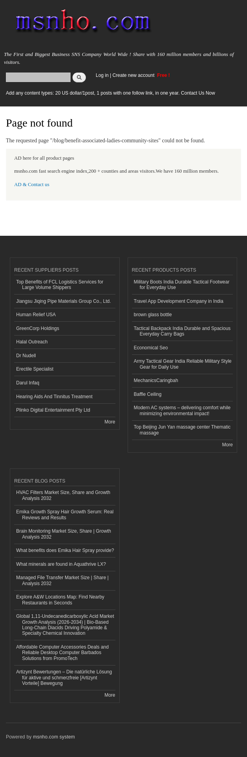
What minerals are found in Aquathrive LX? (61, 564)
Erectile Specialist (35, 369)
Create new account (134, 75)
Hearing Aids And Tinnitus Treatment (54, 396)
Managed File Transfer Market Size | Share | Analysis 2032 (62, 580)
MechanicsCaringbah (156, 380)
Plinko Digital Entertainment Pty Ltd (53, 410)
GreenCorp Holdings (37, 328)
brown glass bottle (153, 314)
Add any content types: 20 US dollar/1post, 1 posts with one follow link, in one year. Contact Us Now (110, 93)
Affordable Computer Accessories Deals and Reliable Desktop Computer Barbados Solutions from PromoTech (62, 652)
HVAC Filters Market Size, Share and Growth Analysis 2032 (63, 495)
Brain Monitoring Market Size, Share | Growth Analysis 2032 (63, 533)
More (109, 422)
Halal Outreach (32, 342)
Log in (102, 75)
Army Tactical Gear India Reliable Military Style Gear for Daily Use (183, 363)
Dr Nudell (26, 355)
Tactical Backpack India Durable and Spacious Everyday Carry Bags (182, 331)
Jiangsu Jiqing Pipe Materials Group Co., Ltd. (63, 301)
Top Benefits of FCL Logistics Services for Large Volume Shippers (59, 284)
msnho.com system (54, 737)
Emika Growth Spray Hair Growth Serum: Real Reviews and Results (64, 514)
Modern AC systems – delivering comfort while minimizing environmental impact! (182, 410)
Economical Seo (151, 348)
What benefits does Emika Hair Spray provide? (65, 550)
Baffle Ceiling (148, 394)
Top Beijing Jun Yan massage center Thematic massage (182, 429)
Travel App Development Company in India (178, 301)
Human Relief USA (36, 314)
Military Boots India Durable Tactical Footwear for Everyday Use (182, 284)
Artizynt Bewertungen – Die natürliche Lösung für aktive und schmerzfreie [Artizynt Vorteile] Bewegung (64, 677)
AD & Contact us (31, 184)
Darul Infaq (27, 383)
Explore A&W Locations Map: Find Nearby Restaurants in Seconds (60, 599)
